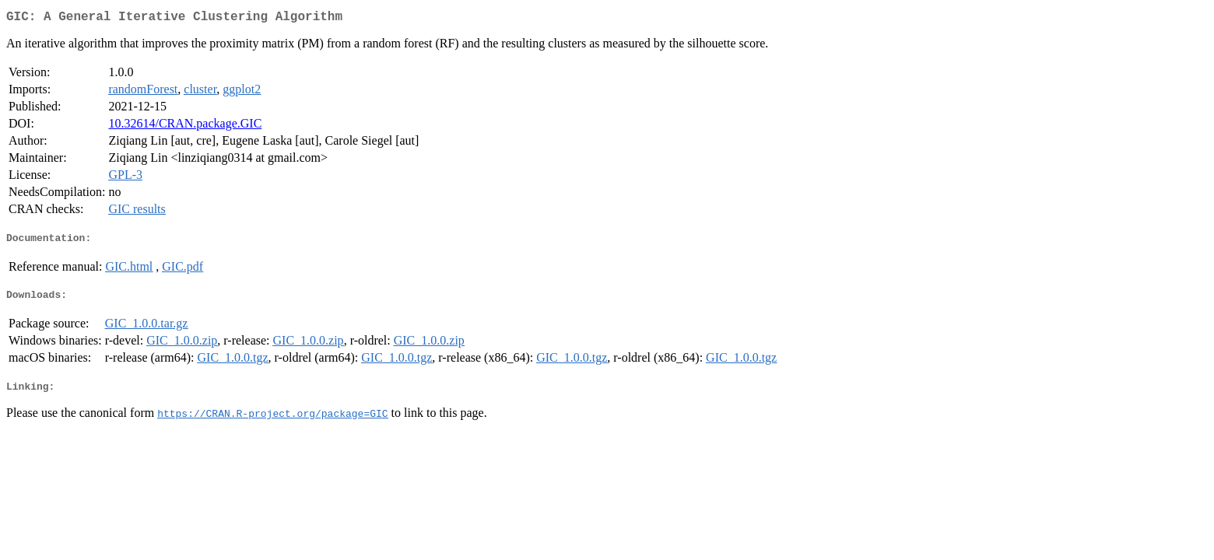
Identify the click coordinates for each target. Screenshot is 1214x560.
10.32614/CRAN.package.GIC (184, 126)
